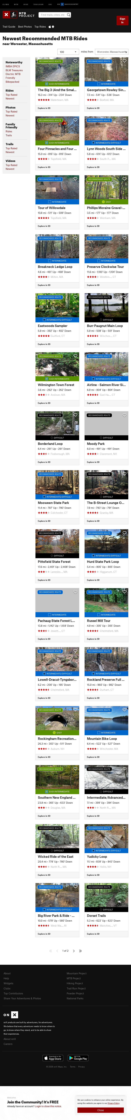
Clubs (7, 988)
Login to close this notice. (48, 1106)
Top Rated (11, 94)
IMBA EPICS (13, 66)
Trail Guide (9, 26)
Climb (6, 4)
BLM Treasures (14, 70)
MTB (16, 4)
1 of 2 (65, 950)
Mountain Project (76, 973)
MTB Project (74, 978)
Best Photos (25, 26)
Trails (9, 135)
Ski (50, 4)
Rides (9, 131)
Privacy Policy (113, 1103)
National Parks (75, 998)
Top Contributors (13, 993)
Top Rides (40, 26)
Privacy (81, 1066)
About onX (10, 1038)
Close (100, 1110)
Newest (10, 98)
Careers (8, 1043)
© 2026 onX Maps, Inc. (56, 1066)
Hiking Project (75, 983)
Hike (26, 4)
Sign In (122, 20)
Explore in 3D (44, 108)
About (7, 973)
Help (6, 978)
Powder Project (75, 993)
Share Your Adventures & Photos (22, 998)
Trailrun (38, 4)
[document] (100, 1105)
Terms (72, 1066)
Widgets (8, 983)
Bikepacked (12, 81)
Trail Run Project (76, 988)
